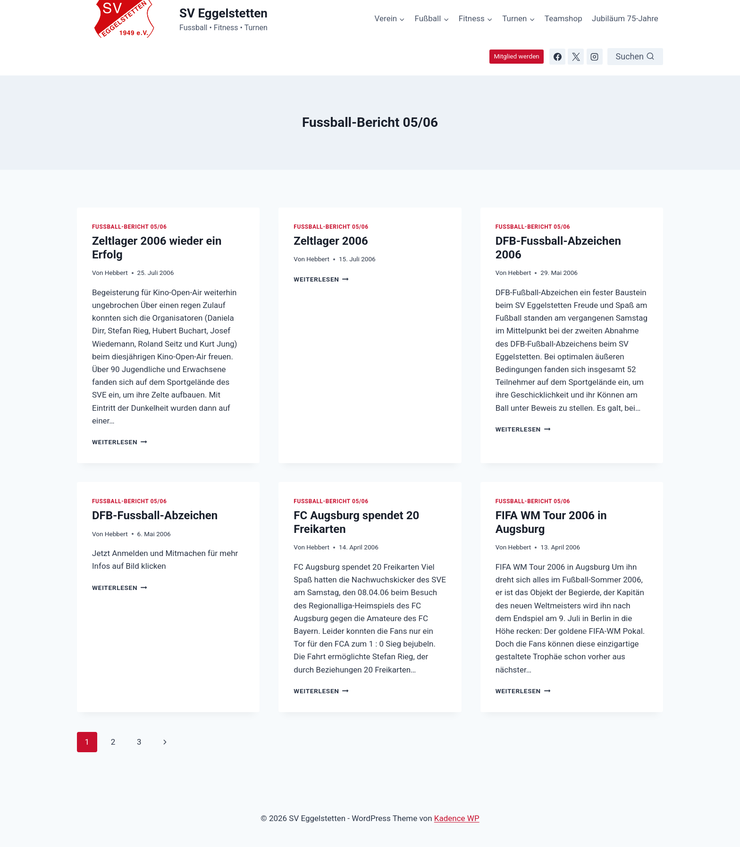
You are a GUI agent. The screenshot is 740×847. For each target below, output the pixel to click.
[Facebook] (557, 57)
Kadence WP (456, 818)
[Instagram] (595, 57)
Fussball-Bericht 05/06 (129, 227)
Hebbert (116, 272)
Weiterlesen (119, 442)
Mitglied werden (516, 56)
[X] (576, 57)
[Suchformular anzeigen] (635, 56)
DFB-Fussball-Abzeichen (155, 515)
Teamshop (563, 18)
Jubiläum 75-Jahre (625, 18)
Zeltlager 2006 (331, 241)
